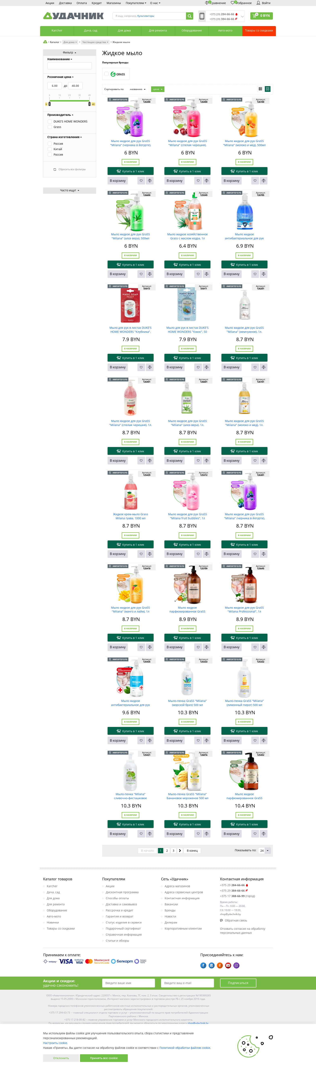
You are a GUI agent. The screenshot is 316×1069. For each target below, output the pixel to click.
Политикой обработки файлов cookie (184, 1048)
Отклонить (61, 1058)
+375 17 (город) (237, 896)
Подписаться (238, 983)
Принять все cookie (104, 1058)
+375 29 (234, 885)
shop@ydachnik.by (198, 1023)
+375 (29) (222, 14)
